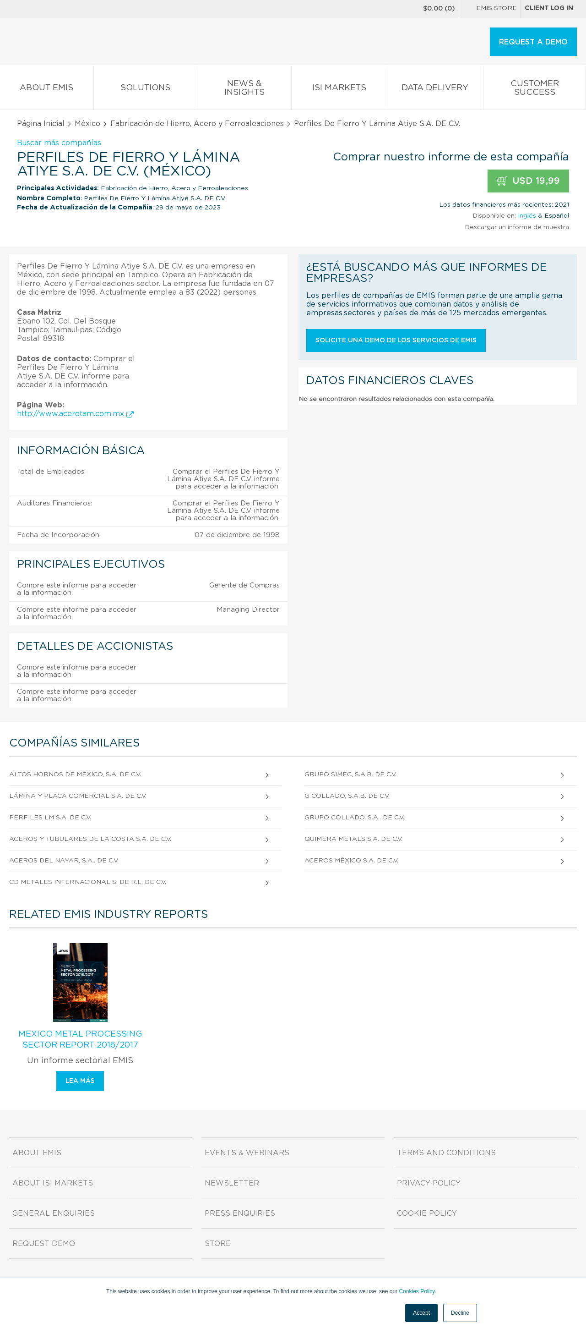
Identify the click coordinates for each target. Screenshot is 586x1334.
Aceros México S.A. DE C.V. (351, 860)
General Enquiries (53, 1213)
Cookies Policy (416, 1291)
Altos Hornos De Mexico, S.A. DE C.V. (75, 774)
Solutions (145, 89)
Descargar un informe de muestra (517, 227)
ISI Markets (339, 89)
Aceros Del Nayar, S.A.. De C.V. (64, 860)
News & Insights (244, 90)
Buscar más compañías (59, 143)
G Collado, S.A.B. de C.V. (347, 796)
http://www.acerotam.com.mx (75, 413)
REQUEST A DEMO (533, 42)
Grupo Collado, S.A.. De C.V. (354, 817)
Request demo (43, 1243)
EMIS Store (490, 9)
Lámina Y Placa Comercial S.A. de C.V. (77, 796)
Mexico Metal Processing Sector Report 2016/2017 (80, 1039)
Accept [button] (421, 1313)
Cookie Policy (427, 1213)
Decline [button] (460, 1313)
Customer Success (534, 90)
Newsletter (232, 1183)
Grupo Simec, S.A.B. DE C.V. (350, 774)
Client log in (549, 8)
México (87, 123)
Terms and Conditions (446, 1153)
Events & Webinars (247, 1153)
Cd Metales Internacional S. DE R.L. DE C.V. (87, 882)
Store (218, 1243)
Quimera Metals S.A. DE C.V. (353, 839)
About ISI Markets (52, 1183)
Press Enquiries (240, 1213)
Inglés (527, 216)
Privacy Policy (429, 1183)
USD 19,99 (528, 181)
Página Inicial (41, 123)
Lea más (80, 1081)
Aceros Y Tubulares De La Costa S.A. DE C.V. (90, 839)
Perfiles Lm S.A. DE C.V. (50, 817)
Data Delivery (435, 89)
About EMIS (46, 89)
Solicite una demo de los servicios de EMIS (396, 340)
